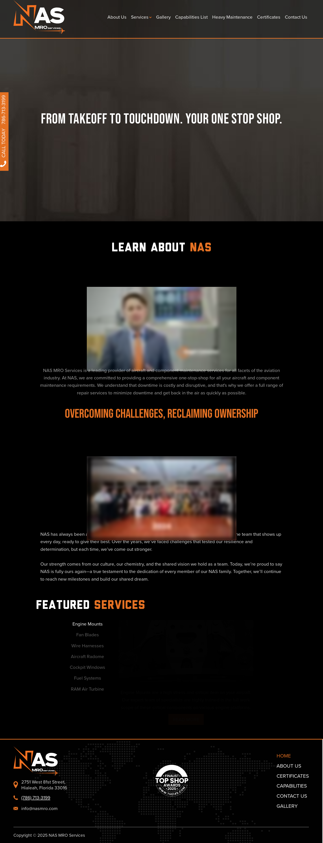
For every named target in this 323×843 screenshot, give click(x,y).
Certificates (268, 17)
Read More (90, 719)
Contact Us (296, 17)
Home (284, 755)
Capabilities (292, 785)
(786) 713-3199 (35, 797)
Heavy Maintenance (232, 17)
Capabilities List (191, 17)
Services (141, 17)
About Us (117, 17)
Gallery (163, 17)
